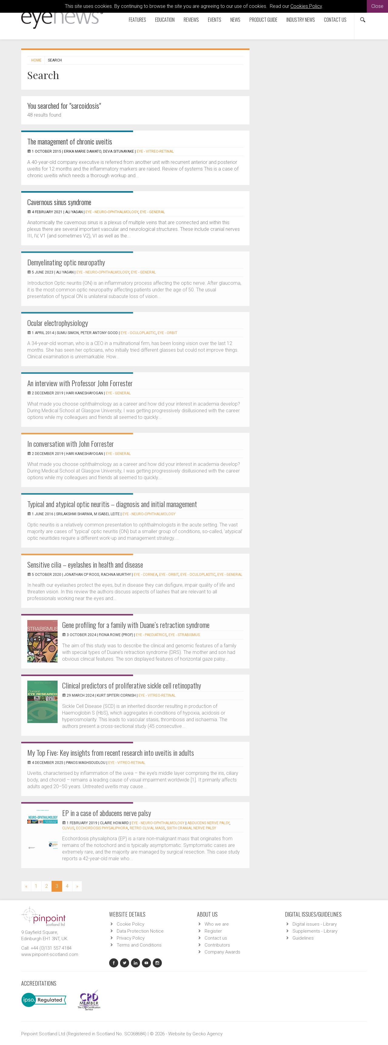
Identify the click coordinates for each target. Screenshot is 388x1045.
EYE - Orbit (167, 333)
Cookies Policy (306, 6)
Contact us (335, 19)
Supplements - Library (315, 931)
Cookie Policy (130, 924)
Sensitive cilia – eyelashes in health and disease (85, 564)
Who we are (217, 924)
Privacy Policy (131, 938)
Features (137, 19)
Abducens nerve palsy (208, 823)
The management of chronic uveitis (69, 141)
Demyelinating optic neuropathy (66, 262)
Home (36, 60)
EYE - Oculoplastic (138, 333)
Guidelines (303, 938)
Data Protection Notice (140, 931)
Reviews (191, 19)
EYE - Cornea (145, 574)
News (235, 19)
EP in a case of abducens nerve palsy (106, 812)
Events (214, 19)
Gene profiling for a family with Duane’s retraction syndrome (135, 624)
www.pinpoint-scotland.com (49, 954)
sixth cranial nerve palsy (191, 828)
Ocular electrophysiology (57, 322)
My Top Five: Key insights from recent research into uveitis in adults (110, 752)
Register (213, 931)
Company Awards (222, 952)
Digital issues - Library (315, 924)
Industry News (300, 19)
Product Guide (263, 19)
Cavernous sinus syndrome (59, 201)
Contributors (217, 945)
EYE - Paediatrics (151, 635)
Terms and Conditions (139, 945)
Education (165, 19)
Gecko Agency (207, 1034)
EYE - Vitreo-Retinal (155, 151)
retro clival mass (147, 828)
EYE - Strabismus (184, 635)
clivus (68, 828)
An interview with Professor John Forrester (80, 382)
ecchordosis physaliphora (102, 828)
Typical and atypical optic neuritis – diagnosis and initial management (112, 503)
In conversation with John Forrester (70, 443)
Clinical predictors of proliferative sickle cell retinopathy (131, 685)
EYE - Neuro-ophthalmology (111, 212)
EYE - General (152, 212)
